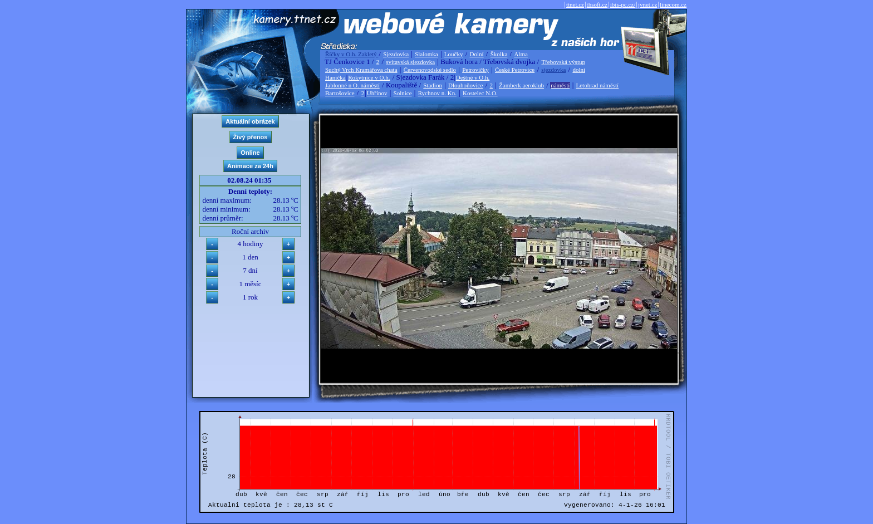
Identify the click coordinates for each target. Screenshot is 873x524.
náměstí (560, 85)
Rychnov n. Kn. (437, 93)
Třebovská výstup (563, 61)
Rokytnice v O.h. (369, 77)
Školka (499, 54)
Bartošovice (340, 93)
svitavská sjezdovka (410, 61)
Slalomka (426, 54)
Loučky (453, 54)
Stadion (432, 85)
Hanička (335, 77)
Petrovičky (475, 69)
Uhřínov (377, 93)
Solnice (403, 93)
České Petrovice (514, 69)
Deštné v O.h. (473, 77)
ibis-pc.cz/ (623, 4)
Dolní (477, 54)
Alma (520, 54)
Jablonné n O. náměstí (352, 85)
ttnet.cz (575, 4)
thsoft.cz (597, 4)
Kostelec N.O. (480, 93)
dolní (578, 69)
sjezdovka (553, 69)
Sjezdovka (396, 54)
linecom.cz (673, 4)
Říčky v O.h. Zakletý (351, 54)
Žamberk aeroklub (521, 85)
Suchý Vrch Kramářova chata (361, 69)
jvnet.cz (648, 4)
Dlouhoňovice (465, 85)
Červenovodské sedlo (430, 69)
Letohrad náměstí (597, 85)
